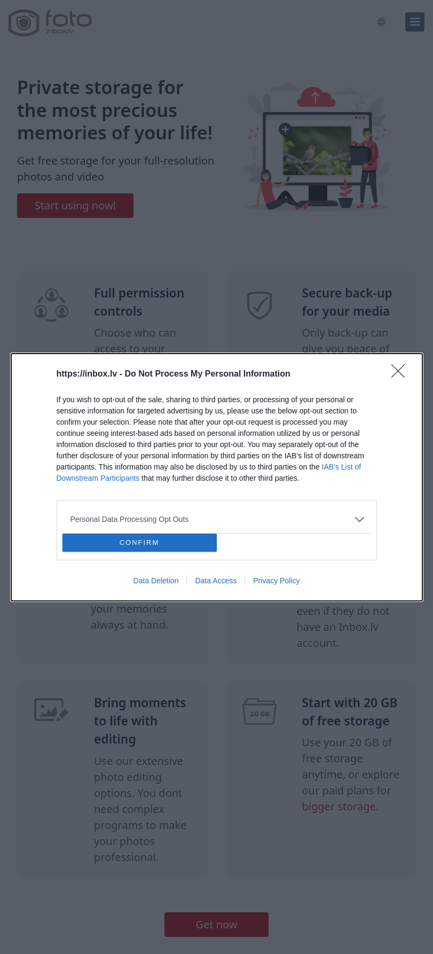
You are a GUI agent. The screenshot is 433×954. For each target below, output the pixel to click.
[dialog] (216, 477)
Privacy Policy (276, 580)
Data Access (216, 580)
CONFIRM (140, 542)
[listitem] (216, 519)
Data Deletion (156, 580)
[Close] (401, 374)
